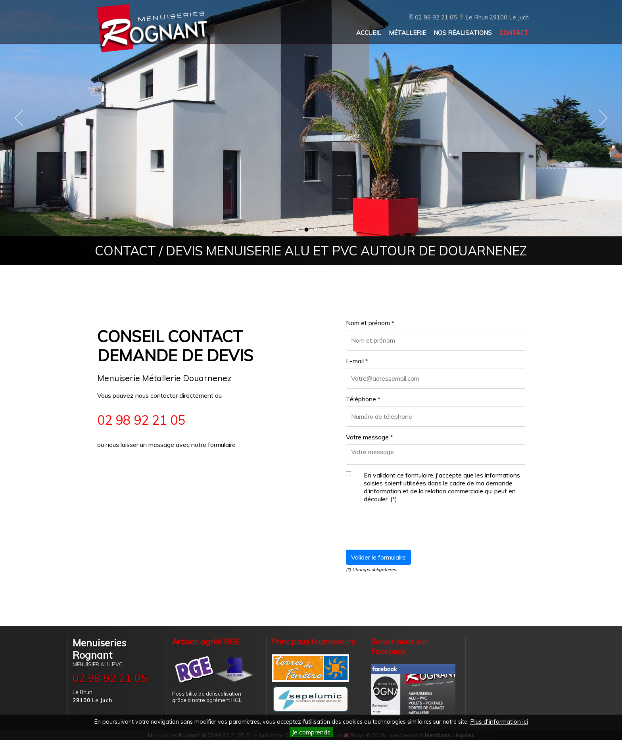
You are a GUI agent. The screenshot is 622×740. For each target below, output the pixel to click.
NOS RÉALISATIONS (463, 32)
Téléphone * (363, 399)
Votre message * (369, 437)
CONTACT (514, 32)
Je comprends (311, 732)
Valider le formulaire (378, 557)
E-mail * (357, 361)
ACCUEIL (368, 32)
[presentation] (406, 527)
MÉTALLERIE (407, 32)
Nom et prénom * (370, 323)
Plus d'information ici (499, 721)
